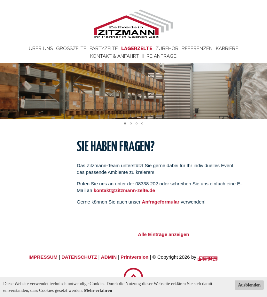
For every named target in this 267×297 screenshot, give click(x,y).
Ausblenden (249, 285)
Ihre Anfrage (159, 56)
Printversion (135, 257)
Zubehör (166, 48)
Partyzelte (104, 48)
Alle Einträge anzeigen (163, 234)
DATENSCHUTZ (79, 257)
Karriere (227, 48)
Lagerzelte (136, 48)
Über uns (41, 48)
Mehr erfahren (98, 290)
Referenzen (197, 48)
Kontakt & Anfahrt (114, 56)
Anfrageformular (161, 201)
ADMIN (109, 257)
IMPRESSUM (43, 257)
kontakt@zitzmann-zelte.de (124, 190)
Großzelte (71, 48)
